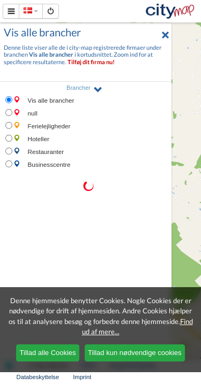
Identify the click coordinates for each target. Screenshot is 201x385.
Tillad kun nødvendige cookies (134, 353)
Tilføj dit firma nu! (91, 61)
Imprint (82, 377)
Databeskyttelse (38, 377)
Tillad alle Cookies (48, 353)
